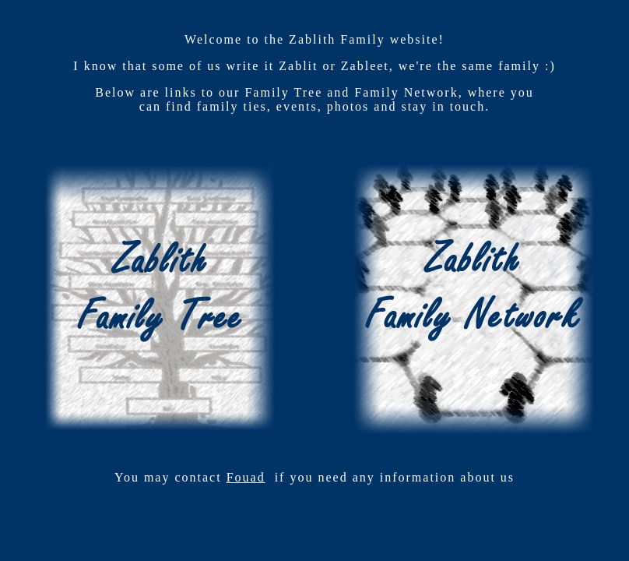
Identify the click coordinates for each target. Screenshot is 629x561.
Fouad (246, 477)
